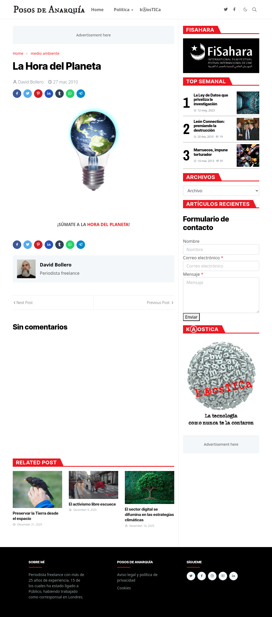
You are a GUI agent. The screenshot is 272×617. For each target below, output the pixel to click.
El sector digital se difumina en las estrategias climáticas (149, 515)
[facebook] (234, 9)
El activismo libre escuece (92, 504)
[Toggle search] (254, 9)
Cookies (124, 587)
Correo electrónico (203, 258)
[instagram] (212, 576)
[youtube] (223, 576)
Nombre (191, 241)
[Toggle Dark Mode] (245, 9)
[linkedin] (233, 576)
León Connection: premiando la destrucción (209, 126)
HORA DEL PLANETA (108, 224)
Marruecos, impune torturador (211, 152)
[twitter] (226, 9)
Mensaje (193, 274)
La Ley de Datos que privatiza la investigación (211, 99)
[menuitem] (97, 9)
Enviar (191, 317)
